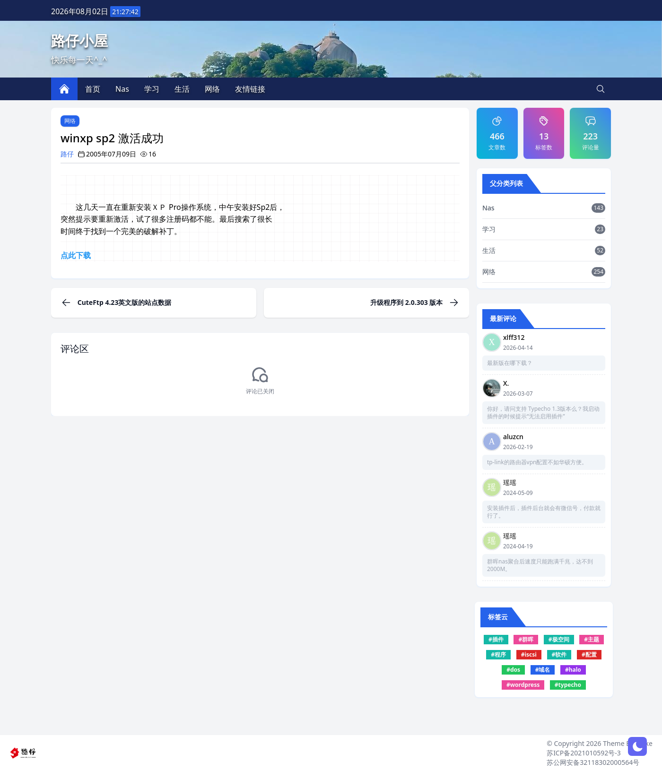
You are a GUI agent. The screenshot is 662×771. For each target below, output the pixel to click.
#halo (573, 670)
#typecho (568, 685)
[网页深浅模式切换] (637, 746)
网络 (70, 121)
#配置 (589, 654)
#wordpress (523, 685)
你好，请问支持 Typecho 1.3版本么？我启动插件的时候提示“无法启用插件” (543, 412)
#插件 (496, 639)
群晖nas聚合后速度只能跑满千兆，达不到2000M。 (540, 565)
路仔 (67, 153)
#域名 (542, 670)
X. (506, 383)
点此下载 (76, 255)
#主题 (591, 639)
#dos (513, 670)
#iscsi (529, 654)
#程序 (498, 654)
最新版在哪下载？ (509, 363)
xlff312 (513, 337)
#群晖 (525, 639)
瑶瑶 (509, 482)
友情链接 (250, 89)
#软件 (559, 654)
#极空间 (559, 639)
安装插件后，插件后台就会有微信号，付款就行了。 (544, 512)
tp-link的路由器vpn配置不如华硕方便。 (537, 462)
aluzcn (513, 436)
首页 (92, 89)
